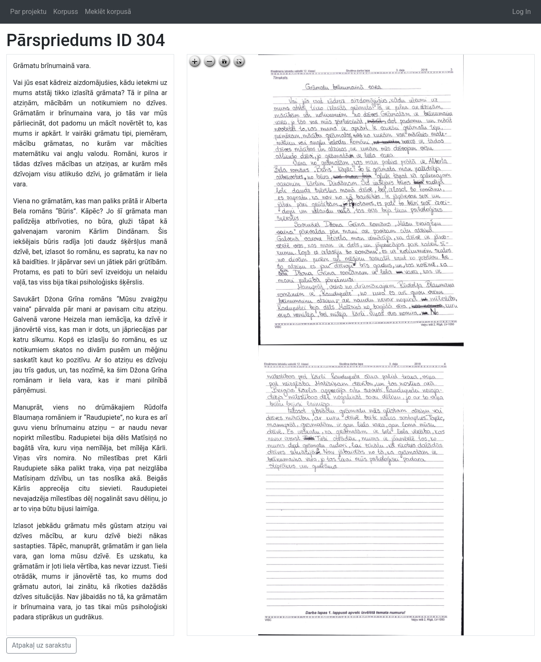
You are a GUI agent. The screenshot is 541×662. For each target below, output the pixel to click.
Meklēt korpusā (108, 12)
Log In (521, 12)
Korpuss (65, 12)
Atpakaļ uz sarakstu (41, 645)
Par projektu (28, 12)
